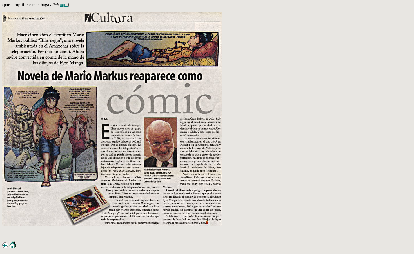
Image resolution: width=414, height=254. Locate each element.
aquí (64, 4)
